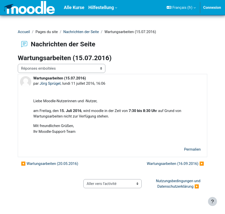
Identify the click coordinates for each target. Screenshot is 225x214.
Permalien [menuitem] (192, 149)
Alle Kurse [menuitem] (74, 7)
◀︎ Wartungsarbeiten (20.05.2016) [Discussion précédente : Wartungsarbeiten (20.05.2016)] (49, 163)
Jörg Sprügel (50, 83)
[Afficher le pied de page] (212, 201)
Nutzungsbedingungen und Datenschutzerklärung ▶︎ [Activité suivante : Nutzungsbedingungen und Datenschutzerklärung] (178, 184)
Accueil (24, 32)
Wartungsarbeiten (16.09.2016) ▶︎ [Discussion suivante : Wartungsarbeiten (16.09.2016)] (175, 163)
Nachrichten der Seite (81, 32)
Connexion (212, 7)
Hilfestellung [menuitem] (101, 7)
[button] (181, 7)
